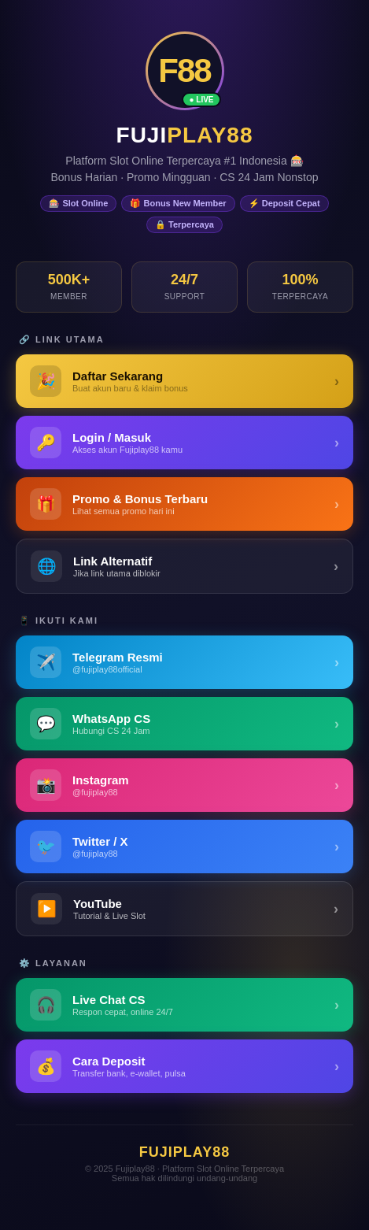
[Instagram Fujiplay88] (184, 785)
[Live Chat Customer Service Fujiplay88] (184, 1005)
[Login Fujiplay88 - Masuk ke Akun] (184, 442)
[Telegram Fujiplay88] (184, 662)
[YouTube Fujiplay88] (184, 908)
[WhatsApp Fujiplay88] (184, 723)
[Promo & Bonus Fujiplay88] (184, 504)
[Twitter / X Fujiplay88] (184, 846)
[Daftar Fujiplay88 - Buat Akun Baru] (184, 381)
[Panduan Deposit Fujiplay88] (184, 1066)
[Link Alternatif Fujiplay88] (184, 566)
